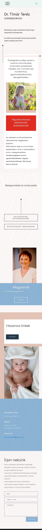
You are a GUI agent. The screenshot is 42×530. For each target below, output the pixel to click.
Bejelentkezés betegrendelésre (21, 217)
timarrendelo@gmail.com (14, 437)
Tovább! (21, 300)
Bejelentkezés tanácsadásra (21, 226)
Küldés (32, 519)
